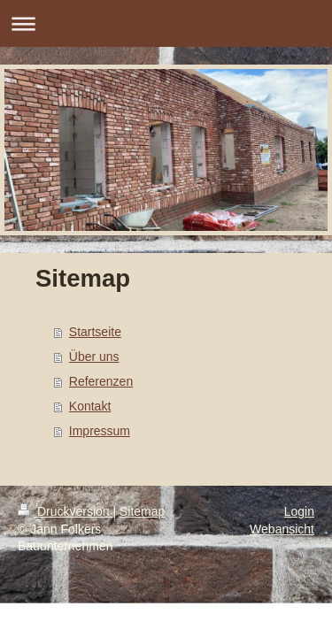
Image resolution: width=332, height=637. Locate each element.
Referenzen (101, 381)
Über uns (94, 356)
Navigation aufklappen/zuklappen (166, 23)
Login (299, 511)
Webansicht (282, 529)
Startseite (95, 332)
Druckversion (65, 511)
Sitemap (142, 511)
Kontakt (90, 406)
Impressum (99, 431)
